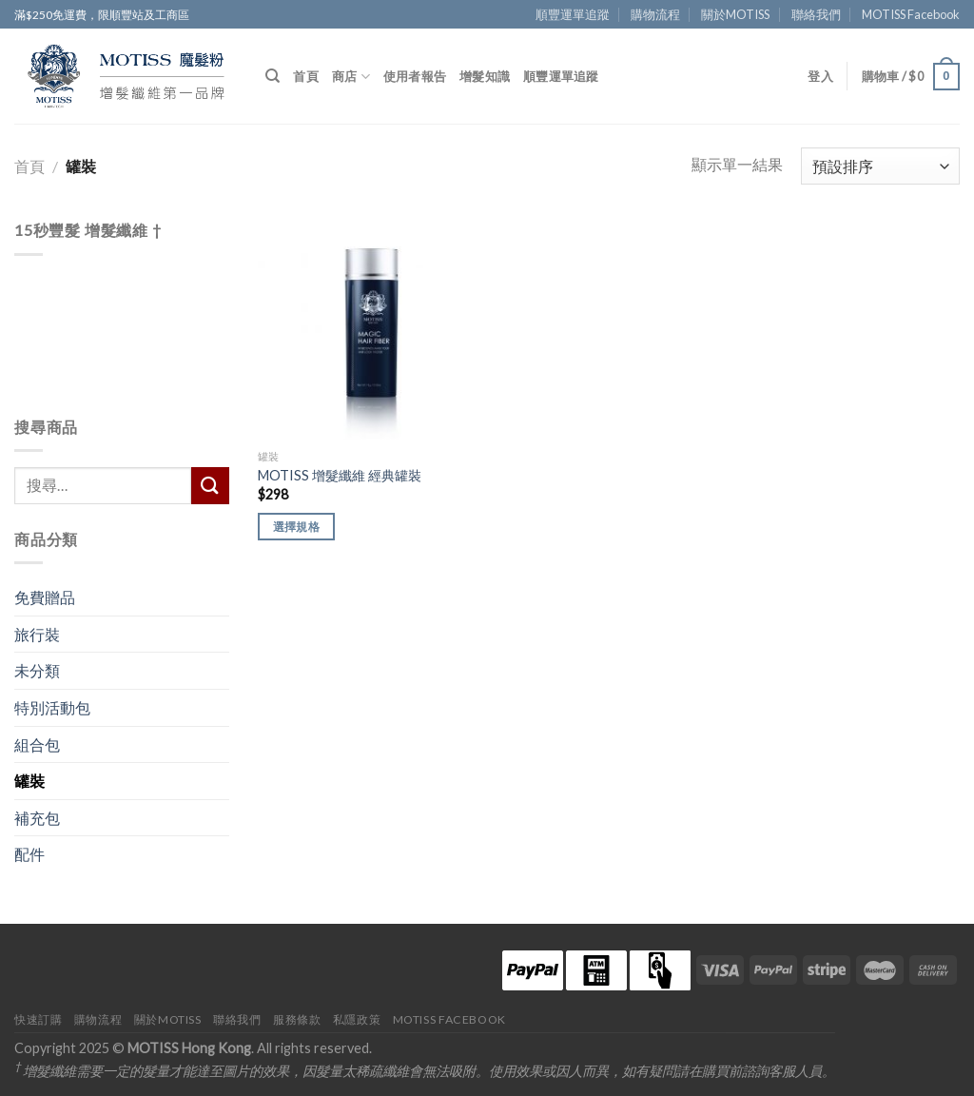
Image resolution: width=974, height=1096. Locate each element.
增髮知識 (484, 76)
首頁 (306, 76)
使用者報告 (414, 76)
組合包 (37, 744)
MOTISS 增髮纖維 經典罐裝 (339, 475)
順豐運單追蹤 (573, 14)
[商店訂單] (880, 166)
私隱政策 (356, 1019)
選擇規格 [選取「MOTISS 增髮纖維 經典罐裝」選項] (296, 526)
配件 (29, 854)
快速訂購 (38, 1019)
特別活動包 (52, 707)
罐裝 (29, 781)
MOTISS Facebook (911, 14)
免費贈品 (44, 597)
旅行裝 (37, 634)
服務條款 (297, 1019)
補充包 (37, 818)
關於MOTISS (735, 14)
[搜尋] (272, 76)
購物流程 (655, 14)
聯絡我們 (816, 14)
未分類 (37, 670)
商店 (351, 77)
